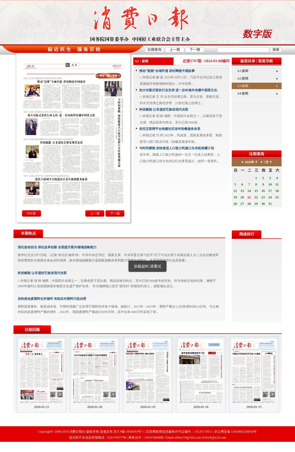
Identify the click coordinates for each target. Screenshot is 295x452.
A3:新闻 (242, 86)
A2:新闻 (242, 78)
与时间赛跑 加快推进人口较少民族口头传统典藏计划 (176, 148)
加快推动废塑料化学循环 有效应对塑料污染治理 (52, 299)
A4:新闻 (242, 93)
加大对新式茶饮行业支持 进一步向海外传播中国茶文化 (178, 90)
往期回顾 (32, 330)
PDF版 (31, 213)
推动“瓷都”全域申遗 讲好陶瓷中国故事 (167, 71)
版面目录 (247, 61)
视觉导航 (265, 61)
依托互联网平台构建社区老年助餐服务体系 (169, 129)
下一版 (115, 213)
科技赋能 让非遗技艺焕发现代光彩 (163, 109)
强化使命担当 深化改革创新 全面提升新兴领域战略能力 (57, 247)
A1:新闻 (242, 71)
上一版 (95, 213)
